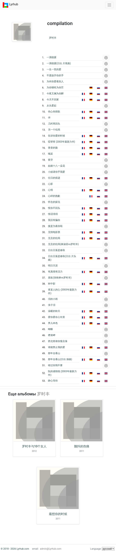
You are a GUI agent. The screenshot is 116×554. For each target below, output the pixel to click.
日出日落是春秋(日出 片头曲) (62, 258)
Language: (102, 549)
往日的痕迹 (54, 177)
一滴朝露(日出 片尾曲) (59, 63)
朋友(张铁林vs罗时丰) (59, 277)
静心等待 (53, 380)
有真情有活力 (55, 271)
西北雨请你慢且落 (57, 341)
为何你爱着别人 (55, 81)
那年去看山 (54, 353)
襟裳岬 (51, 335)
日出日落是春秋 (56, 250)
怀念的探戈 (54, 202)
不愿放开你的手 (55, 75)
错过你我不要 (55, 365)
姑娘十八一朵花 (56, 165)
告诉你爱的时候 (56, 135)
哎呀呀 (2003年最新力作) (61, 141)
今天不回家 (53, 99)
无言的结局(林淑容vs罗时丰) (63, 244)
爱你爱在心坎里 (56, 317)
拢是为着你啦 (55, 226)
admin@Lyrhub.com (50, 548)
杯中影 (51, 283)
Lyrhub (10, 5)
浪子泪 (51, 305)
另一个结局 (54, 129)
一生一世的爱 (54, 69)
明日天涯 (53, 265)
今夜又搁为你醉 (55, 93)
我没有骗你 (54, 220)
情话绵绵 (53, 214)
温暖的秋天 (54, 311)
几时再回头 (54, 123)
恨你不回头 (54, 208)
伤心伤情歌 (54, 111)
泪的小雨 (53, 299)
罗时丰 (52, 37)
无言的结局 (54, 238)
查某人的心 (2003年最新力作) (62, 291)
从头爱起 (51, 105)
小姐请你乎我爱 (56, 171)
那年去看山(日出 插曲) (60, 359)
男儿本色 (53, 323)
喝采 (50, 153)
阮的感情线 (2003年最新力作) (62, 373)
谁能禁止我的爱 (56, 347)
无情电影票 (54, 232)
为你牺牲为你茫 (55, 87)
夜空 (50, 159)
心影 (50, 183)
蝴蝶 (50, 329)
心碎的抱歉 (54, 196)
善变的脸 (53, 147)
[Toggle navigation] (109, 5)
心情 (50, 189)
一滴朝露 (51, 57)
